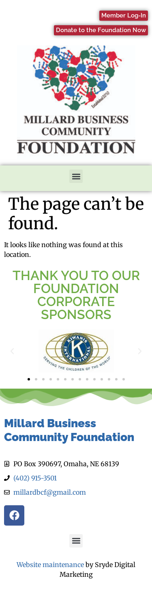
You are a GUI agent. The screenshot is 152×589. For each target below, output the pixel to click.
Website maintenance (50, 565)
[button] (76, 176)
